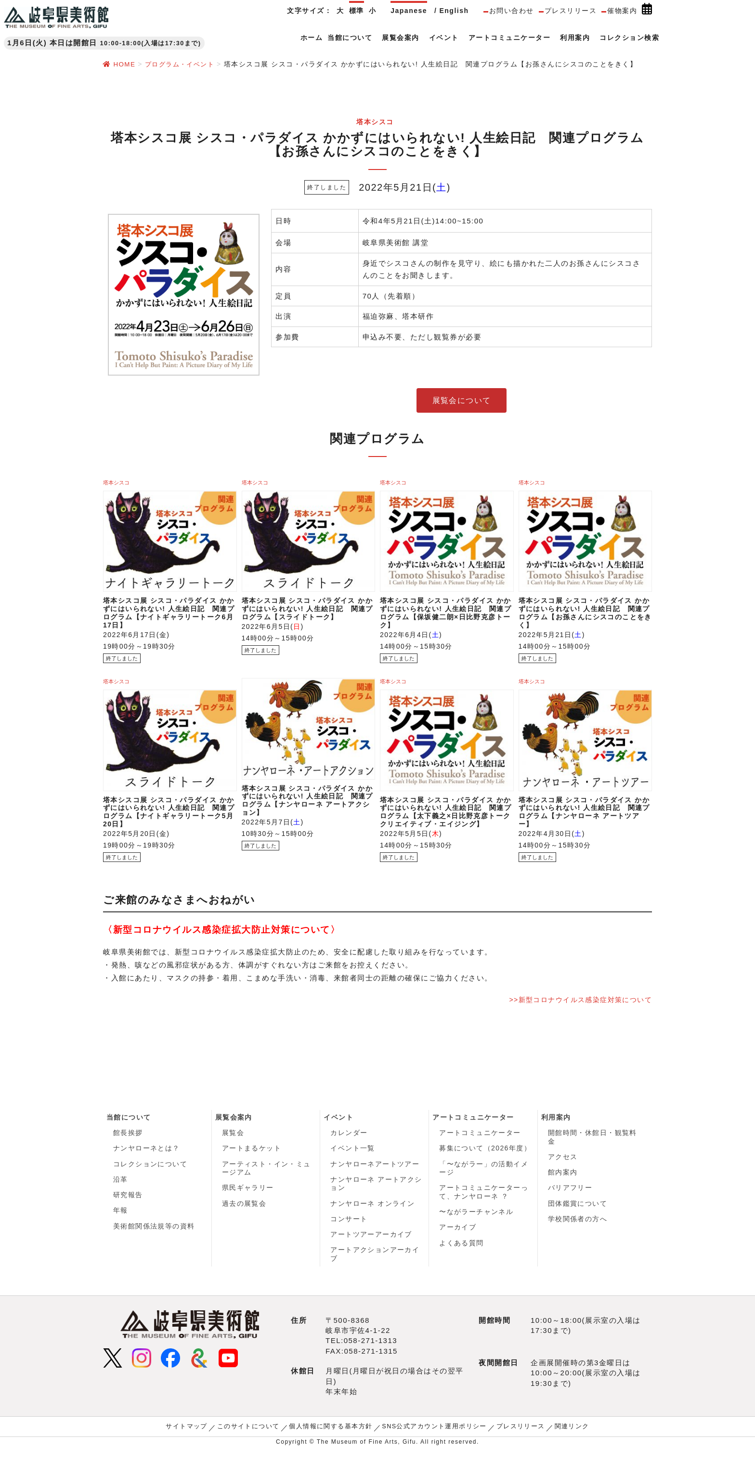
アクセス (563, 1178)
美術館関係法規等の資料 (154, 1250)
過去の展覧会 (244, 1227)
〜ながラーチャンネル (476, 1235)
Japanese (409, 10)
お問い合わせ (511, 10)
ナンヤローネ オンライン (372, 1227)
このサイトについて (255, 1452)
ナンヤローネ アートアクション (376, 1207)
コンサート (349, 1243)
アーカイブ (458, 1251)
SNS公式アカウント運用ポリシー (431, 1452)
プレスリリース (571, 10)
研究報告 (128, 1218)
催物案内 (622, 10)
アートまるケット (252, 1170)
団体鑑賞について (578, 1227)
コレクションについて (150, 1186)
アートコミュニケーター (473, 1138)
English (454, 10)
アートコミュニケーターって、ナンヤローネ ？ (484, 1215)
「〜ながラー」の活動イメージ (484, 1190)
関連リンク (561, 1452)
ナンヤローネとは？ (147, 1170)
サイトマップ (196, 1452)
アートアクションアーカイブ (375, 1279)
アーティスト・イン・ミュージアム (267, 1190)
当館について (128, 1138)
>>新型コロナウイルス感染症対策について (575, 1020)
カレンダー (349, 1154)
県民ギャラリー (248, 1210)
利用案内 (556, 1138)
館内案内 (563, 1195)
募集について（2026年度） (485, 1170)
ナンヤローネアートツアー (375, 1186)
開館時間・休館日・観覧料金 (593, 1158)
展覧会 (233, 1154)
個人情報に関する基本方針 (333, 1452)
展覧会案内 (234, 1138)
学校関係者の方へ (578, 1243)
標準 (356, 10)
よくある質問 (461, 1267)
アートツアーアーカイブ (371, 1259)
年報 (120, 1235)
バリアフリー (570, 1210)
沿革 (120, 1202)
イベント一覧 (352, 1170)
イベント (338, 1138)
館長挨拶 (128, 1154)
